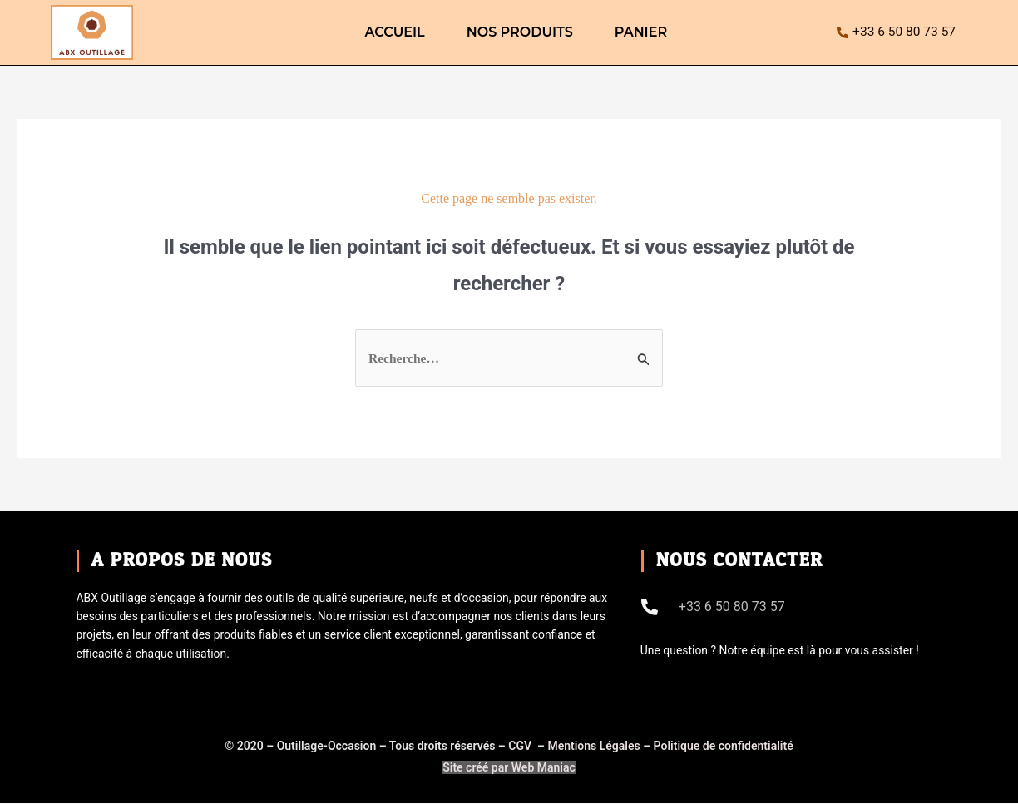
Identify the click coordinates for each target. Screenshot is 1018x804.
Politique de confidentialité (723, 746)
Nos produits (520, 32)
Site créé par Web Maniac (509, 768)
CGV (521, 746)
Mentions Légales (593, 746)
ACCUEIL (394, 32)
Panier (641, 32)
